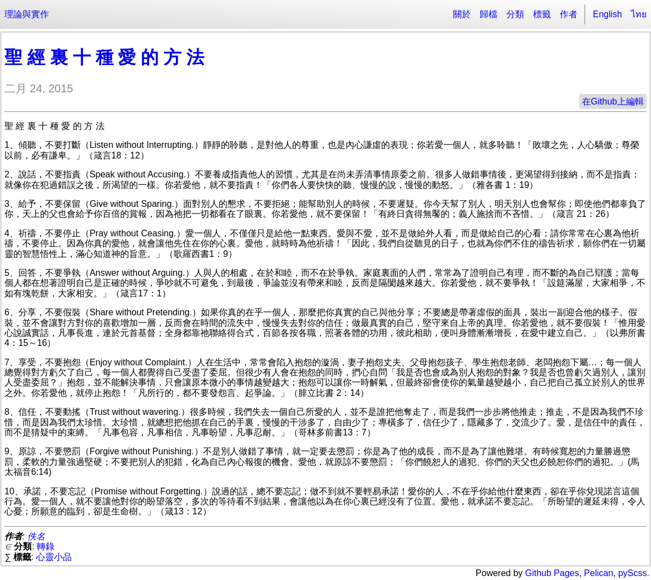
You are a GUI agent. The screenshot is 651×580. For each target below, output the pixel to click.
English (607, 14)
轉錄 (46, 546)
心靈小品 (54, 557)
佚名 (36, 536)
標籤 (542, 14)
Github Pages (552, 573)
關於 (462, 14)
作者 (569, 14)
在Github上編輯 (613, 101)
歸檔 (488, 14)
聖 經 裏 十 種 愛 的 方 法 (104, 57)
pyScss (632, 573)
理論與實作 (26, 14)
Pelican (598, 573)
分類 (515, 14)
